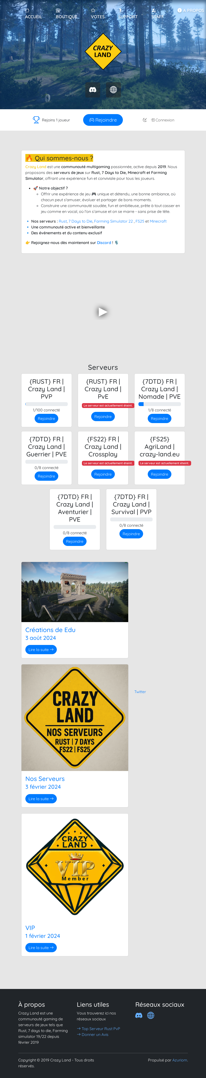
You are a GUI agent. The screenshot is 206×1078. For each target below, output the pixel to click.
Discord (104, 242)
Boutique (66, 13)
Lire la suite (41, 649)
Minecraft (158, 221)
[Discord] (138, 1015)
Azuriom (179, 1060)
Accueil (33, 13)
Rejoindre (103, 120)
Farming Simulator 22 (113, 221)
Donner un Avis (92, 1034)
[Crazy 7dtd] (150, 1015)
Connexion (162, 120)
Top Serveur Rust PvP (98, 1028)
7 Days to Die (80, 221)
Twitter (140, 691)
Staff (157, 13)
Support (128, 13)
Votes (98, 13)
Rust (63, 221)
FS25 (140, 221)
